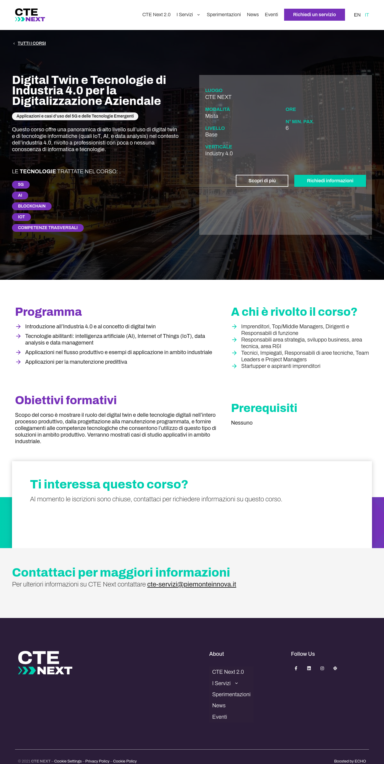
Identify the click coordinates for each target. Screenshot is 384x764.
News (253, 14)
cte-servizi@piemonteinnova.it (191, 584)
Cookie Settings (68, 750)
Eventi (271, 14)
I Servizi (189, 15)
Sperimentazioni (224, 14)
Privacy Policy (97, 750)
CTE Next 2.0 (156, 14)
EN (357, 15)
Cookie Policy (125, 750)
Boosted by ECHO (350, 750)
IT (367, 15)
